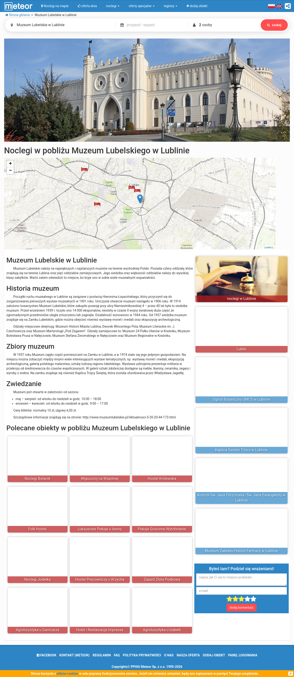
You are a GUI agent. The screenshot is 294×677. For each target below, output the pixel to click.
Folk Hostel (37, 529)
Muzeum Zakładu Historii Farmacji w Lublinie (241, 551)
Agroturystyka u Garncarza (37, 630)
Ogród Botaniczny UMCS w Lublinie (241, 399)
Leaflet (267, 247)
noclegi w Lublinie (241, 298)
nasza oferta (188, 655)
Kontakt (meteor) (74, 655)
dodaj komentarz (241, 607)
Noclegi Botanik (37, 478)
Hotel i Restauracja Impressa (99, 630)
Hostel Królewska (162, 478)
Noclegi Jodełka (37, 579)
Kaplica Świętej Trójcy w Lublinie (241, 450)
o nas (169, 655)
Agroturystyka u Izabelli (162, 630)
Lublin (241, 349)
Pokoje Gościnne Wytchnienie (162, 529)
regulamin (102, 655)
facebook (46, 655)
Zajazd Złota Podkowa (162, 579)
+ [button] (10, 163)
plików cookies (67, 673)
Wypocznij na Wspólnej (100, 478)
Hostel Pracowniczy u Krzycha (99, 579)
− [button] (10, 170)
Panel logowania (242, 655)
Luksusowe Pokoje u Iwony (100, 529)
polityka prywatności (142, 655)
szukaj (274, 25)
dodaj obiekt (214, 655)
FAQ (117, 655)
